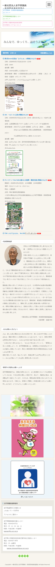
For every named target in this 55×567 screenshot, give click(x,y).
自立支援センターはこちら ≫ (12, 24)
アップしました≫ (31, 233)
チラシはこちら (14, 96)
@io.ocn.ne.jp (11, 531)
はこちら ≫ (13, 11)
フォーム (26, 80)
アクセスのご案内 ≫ (11, 514)
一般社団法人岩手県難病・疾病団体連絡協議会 (25, 564)
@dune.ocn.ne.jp (18, 548)
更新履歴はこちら (46, 53)
